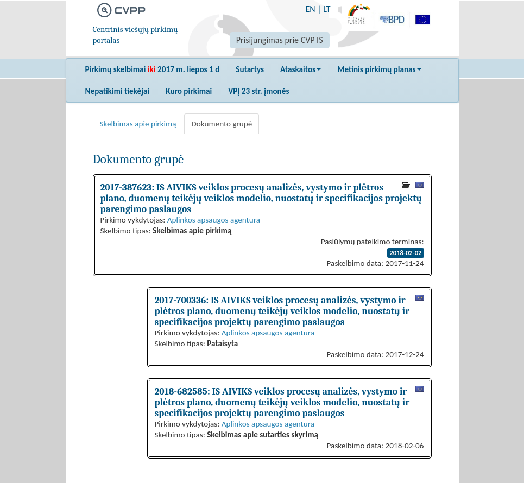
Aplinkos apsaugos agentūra (213, 220)
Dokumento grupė (221, 124)
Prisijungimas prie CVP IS (279, 40)
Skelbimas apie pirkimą (138, 124)
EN (310, 9)
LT (326, 9)
